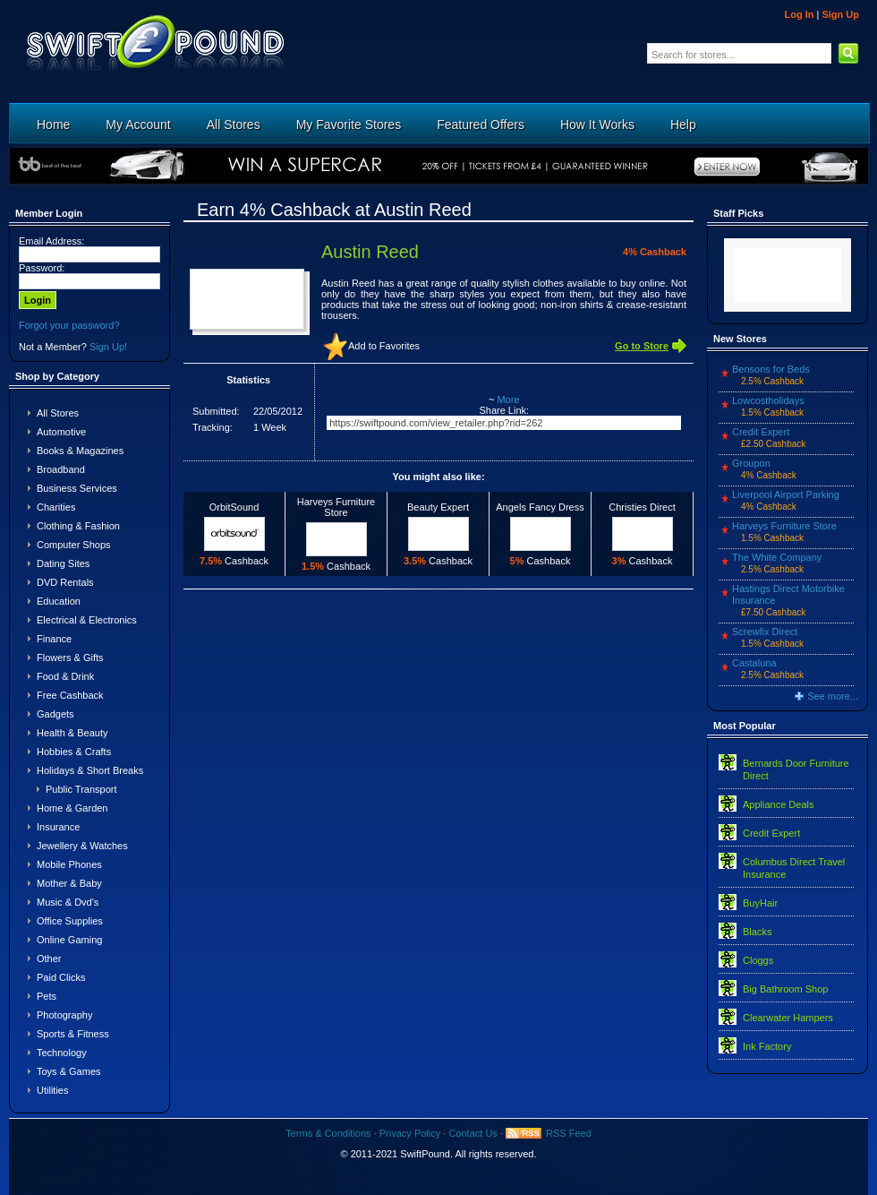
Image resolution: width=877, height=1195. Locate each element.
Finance (54, 638)
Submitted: (216, 411)
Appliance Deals (778, 804)
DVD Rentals (65, 582)
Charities (56, 507)
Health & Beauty (72, 732)
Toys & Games (69, 1071)
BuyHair (760, 903)
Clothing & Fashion (78, 525)
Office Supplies (70, 921)
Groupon (751, 463)
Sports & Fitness (73, 1033)
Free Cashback (70, 695)
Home (53, 124)
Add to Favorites (384, 345)
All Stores (233, 124)
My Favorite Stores (348, 124)
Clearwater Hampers (788, 1017)
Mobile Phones (69, 864)
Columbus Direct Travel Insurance (794, 868)
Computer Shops (74, 544)
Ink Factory (767, 1046)
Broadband (61, 469)
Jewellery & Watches (82, 845)
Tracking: (212, 427)
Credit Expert (760, 431)
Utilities (52, 1090)
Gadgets (55, 714)
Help (683, 124)
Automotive (61, 431)
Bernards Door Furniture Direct (796, 769)
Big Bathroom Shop (785, 989)
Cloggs (758, 960)
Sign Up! (108, 346)
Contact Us (472, 1133)
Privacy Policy (409, 1133)
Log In (798, 14)
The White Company (777, 557)
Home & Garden (72, 808)
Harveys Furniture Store (784, 525)
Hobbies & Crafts (74, 751)
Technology (62, 1052)
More (508, 399)
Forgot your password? (69, 325)
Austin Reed (370, 252)
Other (49, 958)
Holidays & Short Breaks (90, 770)
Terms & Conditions (327, 1133)
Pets (46, 996)
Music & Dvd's (67, 902)
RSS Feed (569, 1133)
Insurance (58, 826)
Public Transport (81, 789)
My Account (138, 124)
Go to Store (641, 345)
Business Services (77, 488)
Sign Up (840, 14)
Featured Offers (480, 124)
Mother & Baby (69, 883)
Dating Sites (63, 563)
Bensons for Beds (771, 369)
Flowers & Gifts (70, 657)
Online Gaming (69, 939)
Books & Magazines (80, 450)
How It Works (597, 124)
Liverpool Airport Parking (785, 494)
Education (59, 601)
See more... (832, 696)
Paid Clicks (61, 977)
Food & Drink (65, 676)
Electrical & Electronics (87, 620)
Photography (64, 1015)
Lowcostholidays (768, 400)
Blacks (757, 931)
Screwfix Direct (764, 631)
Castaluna (754, 663)
